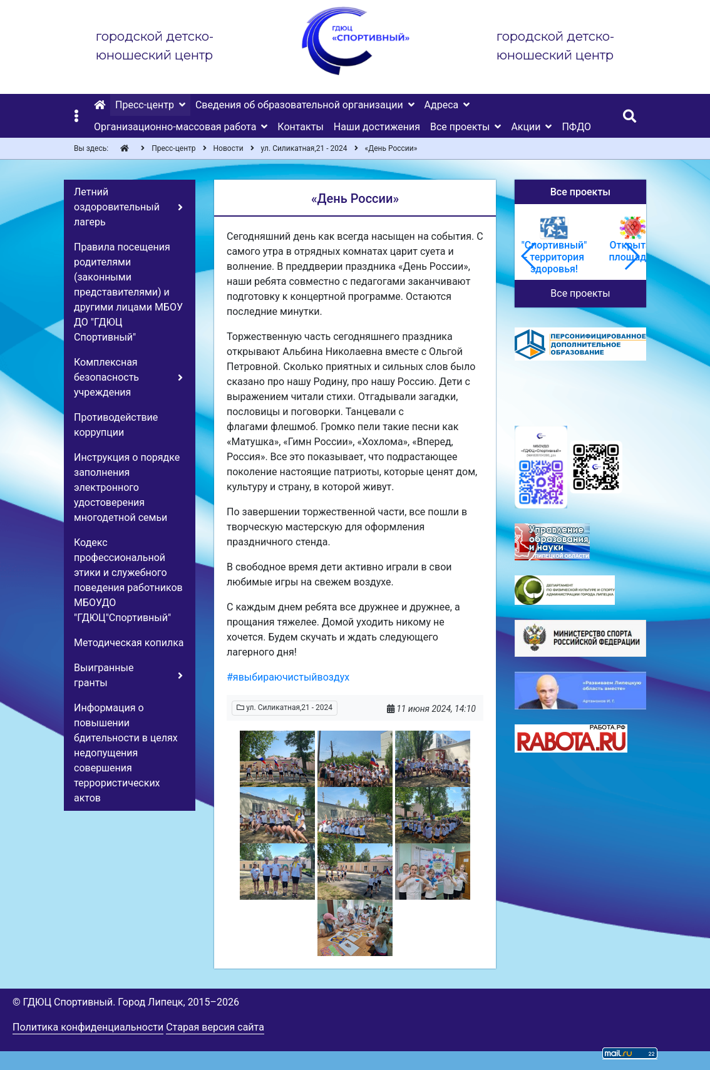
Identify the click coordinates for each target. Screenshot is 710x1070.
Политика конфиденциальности (88, 1027)
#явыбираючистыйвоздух (288, 677)
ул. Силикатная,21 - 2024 (284, 707)
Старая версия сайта (215, 1027)
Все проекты (580, 293)
